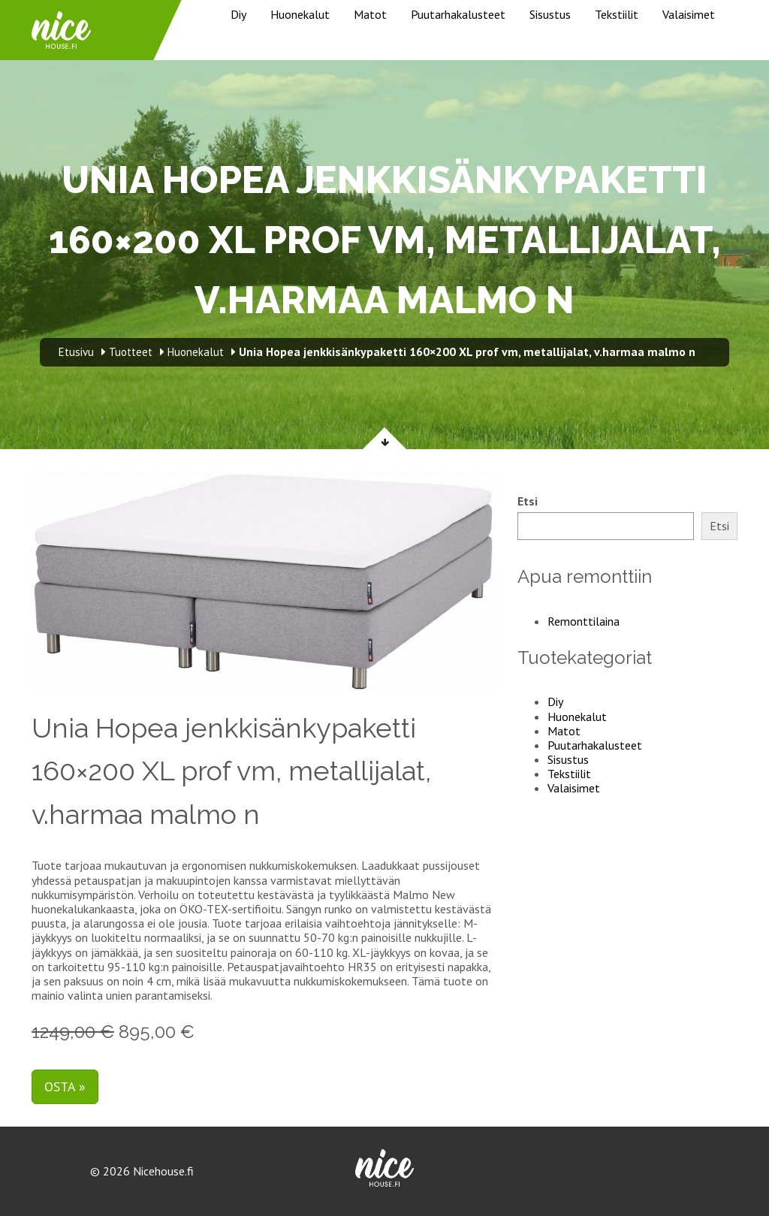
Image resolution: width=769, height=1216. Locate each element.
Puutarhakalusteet (458, 14)
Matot (370, 14)
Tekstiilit (616, 14)
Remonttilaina (583, 621)
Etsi (527, 501)
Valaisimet (688, 14)
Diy (238, 14)
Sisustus (550, 14)
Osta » (65, 1086)
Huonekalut (300, 14)
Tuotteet (130, 352)
